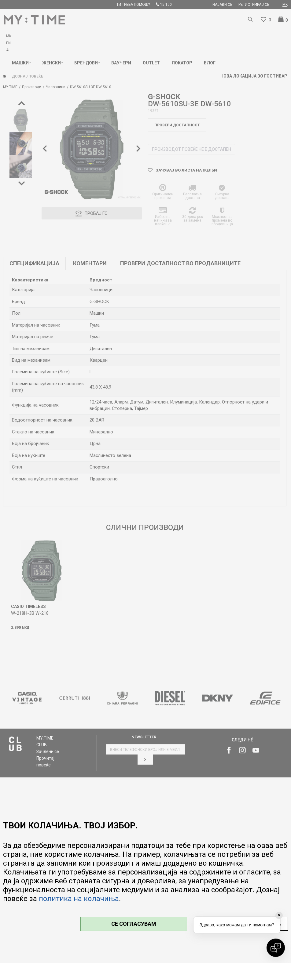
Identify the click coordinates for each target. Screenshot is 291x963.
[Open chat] (276, 948)
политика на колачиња (79, 898)
